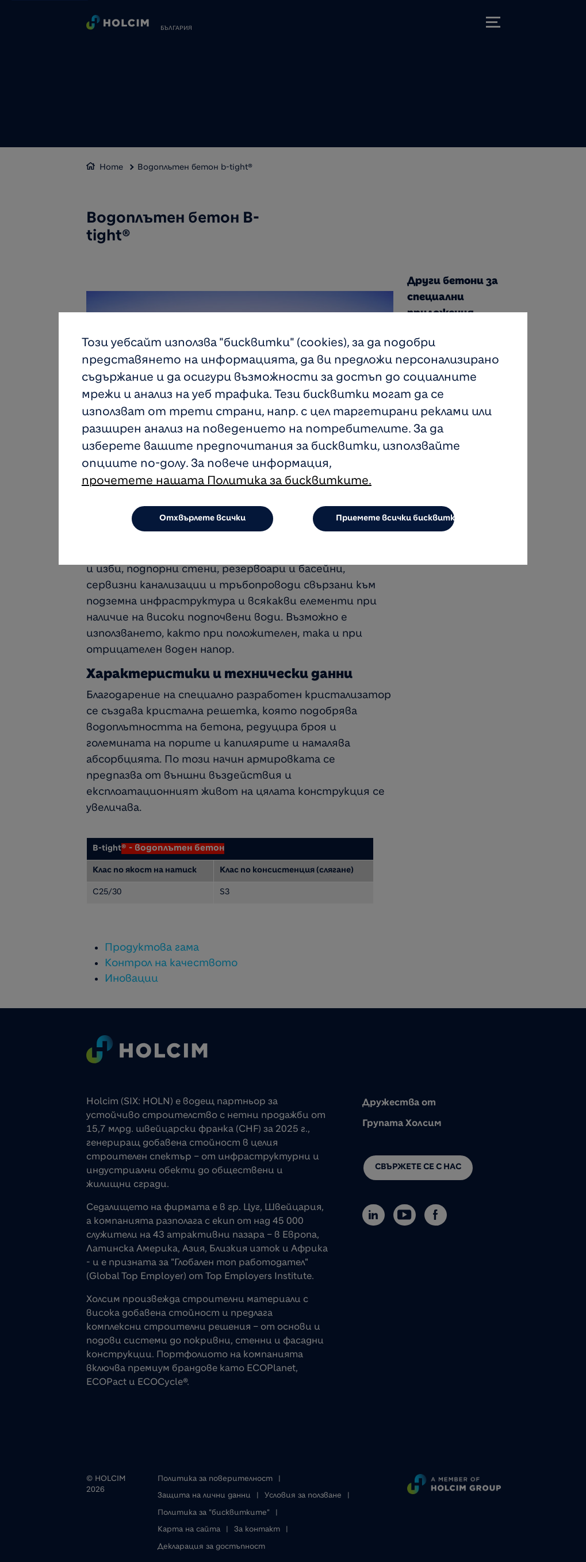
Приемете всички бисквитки (395, 519)
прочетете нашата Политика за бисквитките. (226, 482)
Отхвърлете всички (202, 519)
